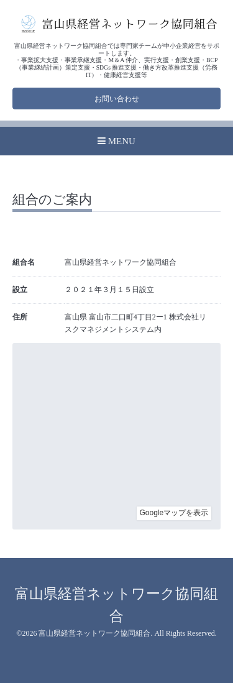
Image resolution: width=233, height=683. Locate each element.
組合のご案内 (52, 200)
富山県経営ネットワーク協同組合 (94, 633)
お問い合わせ (116, 98)
